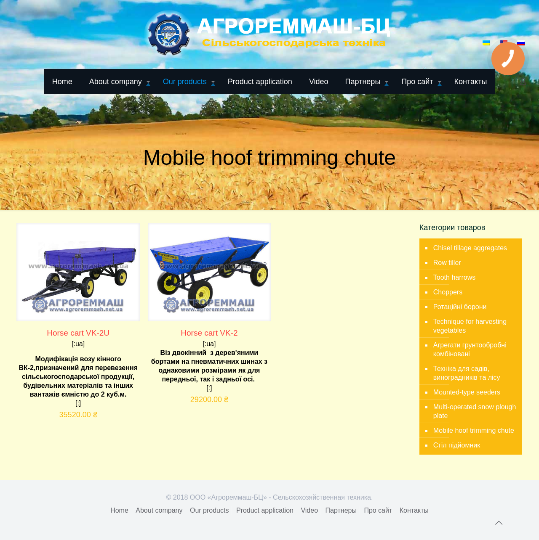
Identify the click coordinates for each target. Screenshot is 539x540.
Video (309, 510)
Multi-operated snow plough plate (474, 411)
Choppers (447, 292)
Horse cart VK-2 (209, 332)
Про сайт (378, 510)
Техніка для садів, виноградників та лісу (466, 373)
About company (159, 510)
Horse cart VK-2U (78, 332)
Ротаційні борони (460, 306)
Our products (209, 510)
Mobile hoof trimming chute (473, 430)
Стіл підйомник (456, 445)
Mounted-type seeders (466, 392)
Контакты (414, 510)
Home (119, 510)
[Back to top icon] (498, 523)
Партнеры (341, 510)
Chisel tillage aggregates (470, 247)
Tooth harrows (454, 277)
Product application (265, 510)
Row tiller (447, 262)
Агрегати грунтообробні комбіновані (470, 349)
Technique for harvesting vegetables (470, 326)
